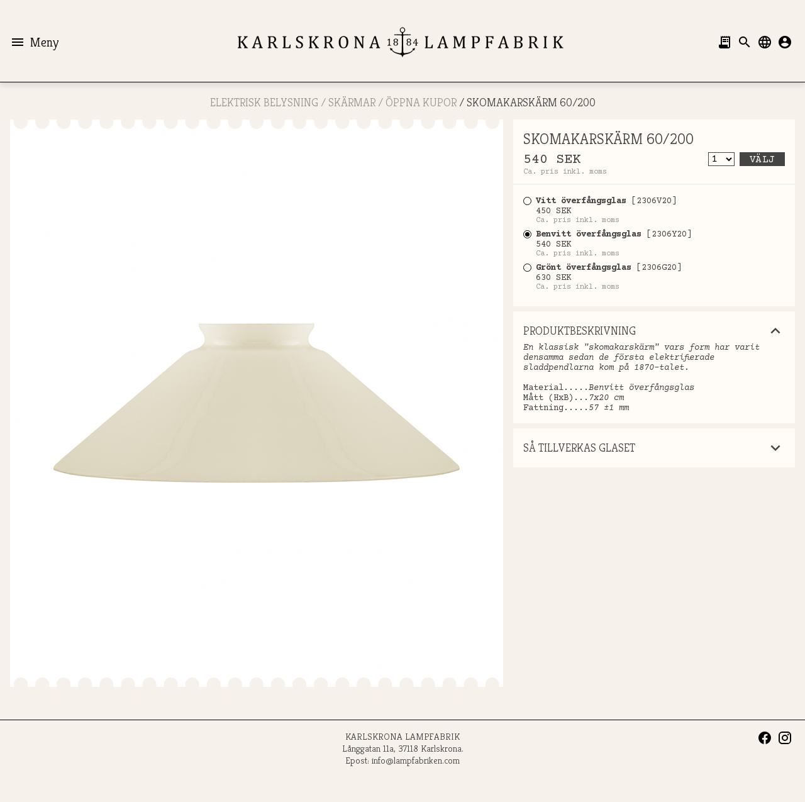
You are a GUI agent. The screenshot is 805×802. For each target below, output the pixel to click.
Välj (762, 159)
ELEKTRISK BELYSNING (264, 102)
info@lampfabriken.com (416, 760)
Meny (34, 42)
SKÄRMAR (351, 102)
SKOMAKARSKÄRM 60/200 (531, 102)
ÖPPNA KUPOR (421, 102)
